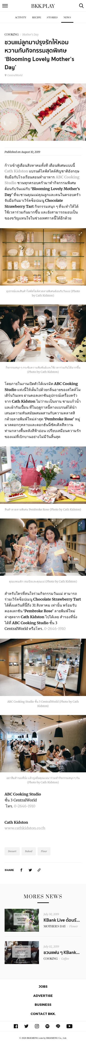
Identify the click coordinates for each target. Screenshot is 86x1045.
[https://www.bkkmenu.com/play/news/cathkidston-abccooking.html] (39, 869)
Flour (44, 851)
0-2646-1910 (55, 628)
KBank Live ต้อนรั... (62, 920)
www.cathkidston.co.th (25, 828)
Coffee (65, 958)
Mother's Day (30, 34)
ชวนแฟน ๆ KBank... (62, 952)
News (67, 17)
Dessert (12, 851)
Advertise (43, 996)
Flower (73, 926)
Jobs (43, 986)
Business (43, 1004)
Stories (52, 17)
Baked (28, 851)
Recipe (36, 17)
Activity (20, 17)
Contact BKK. (43, 1014)
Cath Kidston (16, 171)
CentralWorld (13, 75)
